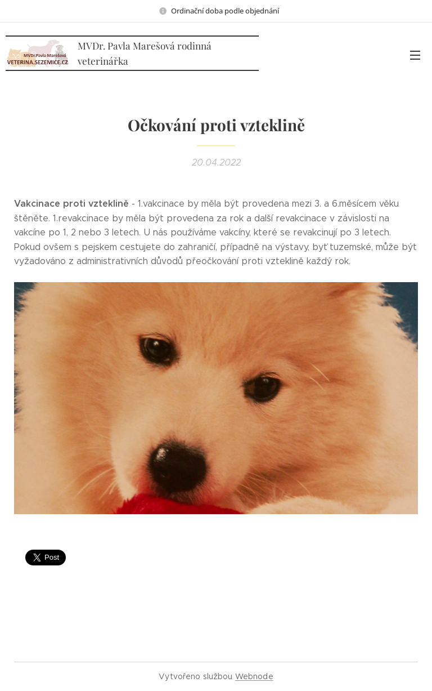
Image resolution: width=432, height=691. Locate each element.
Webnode (254, 676)
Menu (415, 55)
